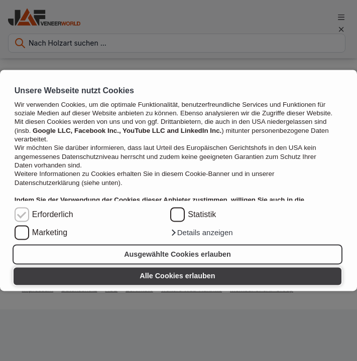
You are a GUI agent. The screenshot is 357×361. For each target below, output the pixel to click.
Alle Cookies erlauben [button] (177, 276)
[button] (201, 233)
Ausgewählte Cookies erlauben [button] (177, 254)
